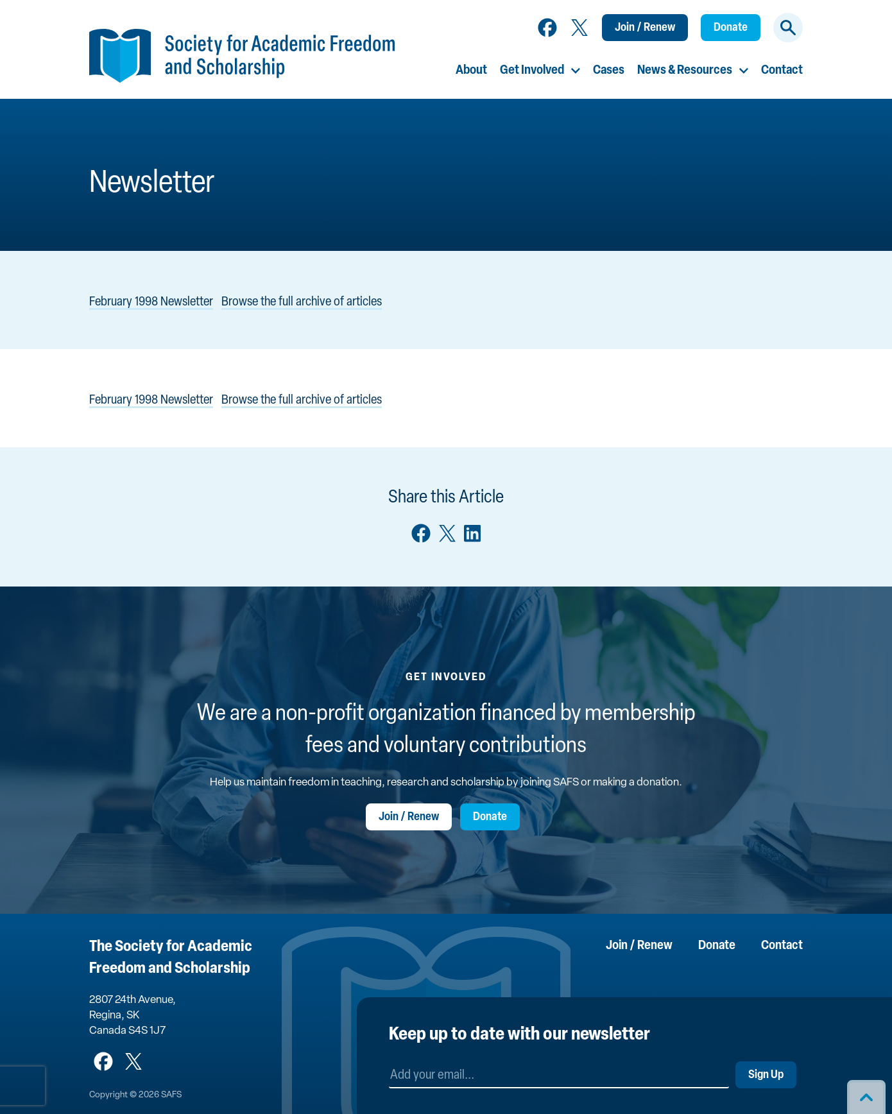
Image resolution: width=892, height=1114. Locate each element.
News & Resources (684, 70)
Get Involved (532, 70)
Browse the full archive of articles (301, 302)
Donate (731, 28)
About (471, 70)
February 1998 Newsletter (151, 302)
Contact (782, 70)
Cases (608, 70)
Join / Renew (645, 28)
